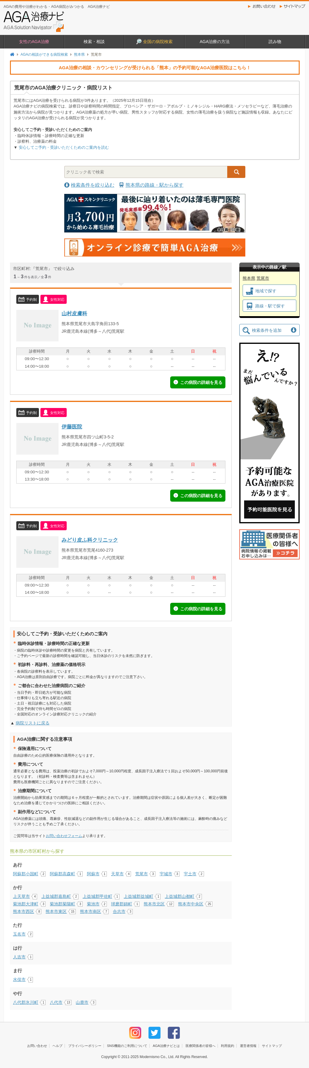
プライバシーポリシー (84, 1046)
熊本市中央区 (190, 903)
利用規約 (227, 1046)
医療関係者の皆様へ (200, 1046)
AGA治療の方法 (215, 41)
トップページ (12, 54)
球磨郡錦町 (121, 903)
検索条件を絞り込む (92, 185)
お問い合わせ (262, 6)
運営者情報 (248, 1046)
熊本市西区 (23, 911)
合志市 (119, 911)
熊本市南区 (90, 911)
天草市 (117, 873)
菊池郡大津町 (25, 903)
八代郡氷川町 (25, 1002)
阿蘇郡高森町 (62, 873)
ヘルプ (57, 1046)
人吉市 (19, 956)
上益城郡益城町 (138, 896)
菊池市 (93, 903)
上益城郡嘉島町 (56, 896)
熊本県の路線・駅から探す (154, 185)
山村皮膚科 (74, 313)
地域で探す (261, 291)
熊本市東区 (56, 911)
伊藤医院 (72, 427)
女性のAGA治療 (34, 41)
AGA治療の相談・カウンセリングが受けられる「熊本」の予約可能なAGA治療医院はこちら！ (155, 67)
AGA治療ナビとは (166, 1046)
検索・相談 (94, 41)
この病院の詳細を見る (201, 382)
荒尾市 (141, 873)
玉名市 (19, 934)
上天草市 (21, 896)
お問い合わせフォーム (64, 836)
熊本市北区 (154, 903)
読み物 (275, 41)
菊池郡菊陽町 (62, 903)
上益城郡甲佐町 (97, 896)
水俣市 (19, 979)
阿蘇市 (93, 873)
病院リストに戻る (32, 723)
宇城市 (166, 873)
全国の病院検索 (154, 41)
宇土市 (190, 873)
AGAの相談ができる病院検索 (44, 54)
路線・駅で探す (265, 306)
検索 (236, 172)
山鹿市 (82, 1002)
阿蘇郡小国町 (25, 873)
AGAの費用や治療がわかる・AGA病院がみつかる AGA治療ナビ (57, 7)
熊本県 (79, 54)
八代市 (56, 1002)
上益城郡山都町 (179, 896)
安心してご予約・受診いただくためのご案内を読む (64, 147)
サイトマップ (294, 6)
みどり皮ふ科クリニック (90, 540)
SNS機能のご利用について (127, 1046)
